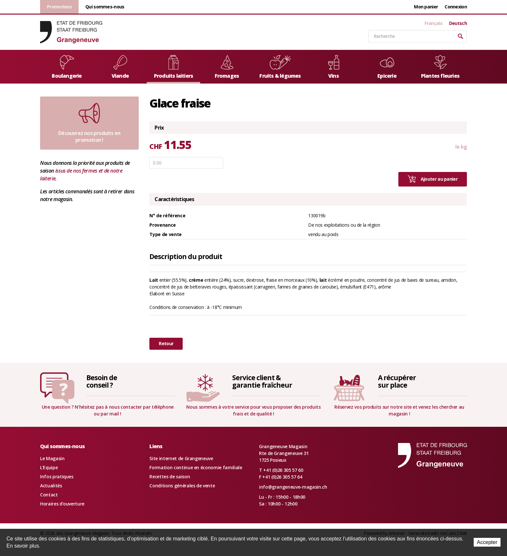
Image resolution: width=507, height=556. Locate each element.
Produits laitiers (173, 67)
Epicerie (387, 67)
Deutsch (458, 23)
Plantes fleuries (440, 67)
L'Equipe (49, 467)
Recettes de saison (169, 476)
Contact (49, 495)
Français (433, 23)
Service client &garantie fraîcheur (262, 381)
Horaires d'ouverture (62, 504)
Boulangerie (66, 67)
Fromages (227, 67)
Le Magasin (52, 458)
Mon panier (426, 7)
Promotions (59, 7)
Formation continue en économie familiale (195, 467)
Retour (166, 343)
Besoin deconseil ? (101, 381)
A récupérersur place (396, 381)
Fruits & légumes (280, 67)
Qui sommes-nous (104, 7)
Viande (120, 67)
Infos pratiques (56, 476)
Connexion (456, 7)
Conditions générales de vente (182, 485)
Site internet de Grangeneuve (181, 458)
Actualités (51, 485)
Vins (333, 67)
